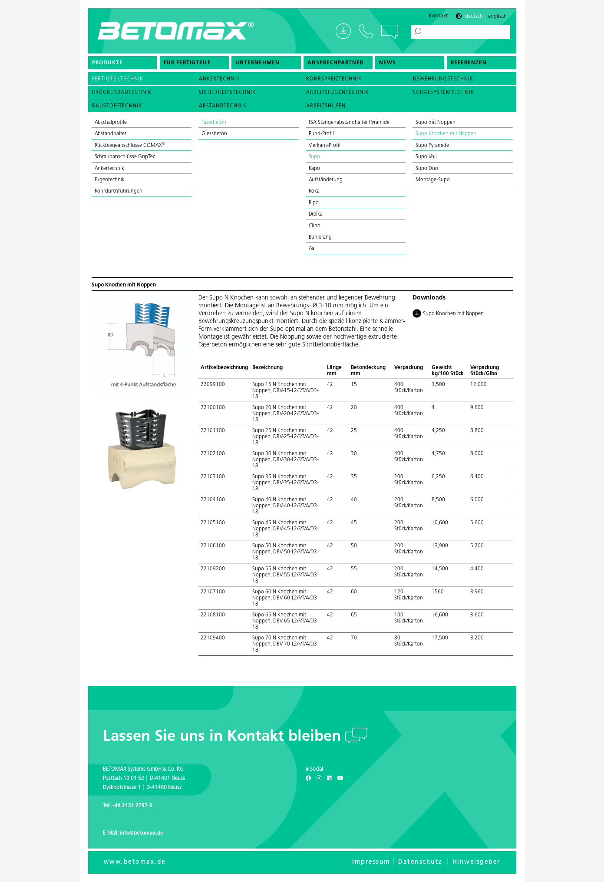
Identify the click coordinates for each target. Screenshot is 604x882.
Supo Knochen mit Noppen (446, 133)
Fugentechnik (110, 180)
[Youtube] (340, 778)
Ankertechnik (219, 79)
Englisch (497, 16)
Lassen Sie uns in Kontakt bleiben (224, 737)
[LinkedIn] (329, 778)
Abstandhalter (111, 133)
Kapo (314, 168)
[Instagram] (319, 778)
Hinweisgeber (476, 862)
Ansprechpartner (335, 63)
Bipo (314, 203)
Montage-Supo (433, 180)
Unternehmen (257, 63)
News (387, 63)
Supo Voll (426, 157)
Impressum (371, 862)
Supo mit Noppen (435, 122)
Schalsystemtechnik (443, 92)
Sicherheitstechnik (227, 92)
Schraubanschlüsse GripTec (125, 157)
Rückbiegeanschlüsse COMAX (130, 145)
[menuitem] (122, 62)
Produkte (107, 63)
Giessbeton (214, 133)
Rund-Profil (321, 133)
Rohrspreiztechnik (334, 79)
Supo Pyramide (432, 145)
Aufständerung (326, 180)
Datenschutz (420, 862)
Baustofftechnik (117, 106)
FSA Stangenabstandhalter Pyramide (349, 122)
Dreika (316, 214)
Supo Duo (427, 168)
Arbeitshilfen (326, 106)
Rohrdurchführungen (118, 191)
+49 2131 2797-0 (132, 806)
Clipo (315, 226)
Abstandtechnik (223, 106)
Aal (312, 248)
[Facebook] (308, 778)
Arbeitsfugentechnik (337, 92)
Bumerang (320, 237)
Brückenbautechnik (122, 92)
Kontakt (438, 16)
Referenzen (469, 63)
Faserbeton (213, 122)
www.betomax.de (135, 862)
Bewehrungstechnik (443, 79)
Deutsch (474, 16)
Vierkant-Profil (325, 145)
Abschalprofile (111, 122)
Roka (314, 191)
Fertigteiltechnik (117, 79)
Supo (314, 157)
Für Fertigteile (187, 63)
